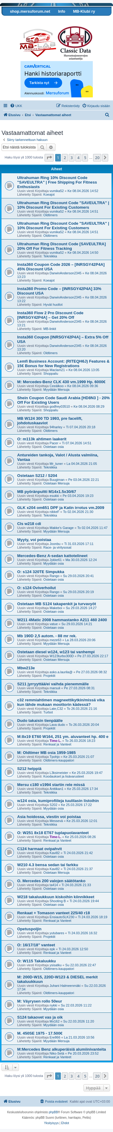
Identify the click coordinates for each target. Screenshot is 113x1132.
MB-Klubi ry (84, 11)
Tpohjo (55, 756)
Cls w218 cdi (29, 523)
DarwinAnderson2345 (66, 273)
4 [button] (78, 157)
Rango (54, 576)
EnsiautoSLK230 (62, 917)
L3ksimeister (59, 773)
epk (52, 949)
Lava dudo (57, 724)
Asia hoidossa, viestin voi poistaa (49, 816)
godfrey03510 (60, 406)
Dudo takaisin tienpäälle (40, 720)
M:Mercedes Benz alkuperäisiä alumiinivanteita (61, 1049)
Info (61, 11)
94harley (56, 427)
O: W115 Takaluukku (36, 961)
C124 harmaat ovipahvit (39, 849)
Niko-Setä (57, 1053)
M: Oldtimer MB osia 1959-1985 (46, 752)
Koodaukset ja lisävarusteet (63, 776)
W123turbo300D (62, 656)
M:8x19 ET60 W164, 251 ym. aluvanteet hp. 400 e (62, 736)
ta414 (54, 885)
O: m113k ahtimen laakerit (41, 439)
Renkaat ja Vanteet (57, 744)
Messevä (56, 821)
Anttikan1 (57, 789)
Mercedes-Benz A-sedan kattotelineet (52, 555)
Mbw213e (26, 668)
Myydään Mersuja (56, 389)
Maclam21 (57, 370)
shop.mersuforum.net (30, 11)
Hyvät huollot (53, 304)
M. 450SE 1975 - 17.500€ (39, 1033)
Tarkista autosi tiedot (25, 20)
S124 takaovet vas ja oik (40, 1017)
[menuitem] (16, 105)
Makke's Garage (62, 528)
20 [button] (97, 157)
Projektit (49, 675)
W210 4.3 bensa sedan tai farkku (47, 865)
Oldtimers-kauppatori (58, 760)
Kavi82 (55, 853)
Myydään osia (53, 563)
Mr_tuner (56, 463)
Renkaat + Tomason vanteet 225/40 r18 (53, 913)
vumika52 (57, 191)
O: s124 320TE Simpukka (40, 571)
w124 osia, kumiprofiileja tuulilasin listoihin (58, 800)
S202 (54, 805)
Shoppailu (50, 373)
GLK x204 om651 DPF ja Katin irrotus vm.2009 (60, 507)
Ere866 (55, 1037)
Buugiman (57, 479)
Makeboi (56, 608)
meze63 (55, 640)
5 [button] (85, 157)
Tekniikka (50, 256)
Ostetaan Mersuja (56, 483)
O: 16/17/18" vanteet (36, 945)
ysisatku (56, 965)
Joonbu (55, 544)
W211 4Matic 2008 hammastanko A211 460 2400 (62, 620)
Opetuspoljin (29, 929)
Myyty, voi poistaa (34, 539)
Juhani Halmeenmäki (65, 985)
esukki (54, 495)
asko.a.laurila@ (61, 672)
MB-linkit (49, 329)
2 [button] (65, 157)
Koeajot (49, 194)
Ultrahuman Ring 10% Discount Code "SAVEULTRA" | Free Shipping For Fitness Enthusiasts (57, 182)
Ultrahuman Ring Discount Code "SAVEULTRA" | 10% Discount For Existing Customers (63, 205)
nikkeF (54, 512)
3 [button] (72, 157)
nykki (53, 1005)
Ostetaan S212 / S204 (37, 475)
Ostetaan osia (53, 447)
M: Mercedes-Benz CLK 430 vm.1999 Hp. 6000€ (61, 382)
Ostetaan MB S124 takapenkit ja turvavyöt (56, 604)
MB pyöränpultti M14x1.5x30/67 (46, 491)
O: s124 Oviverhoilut (36, 588)
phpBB (53, 1112)
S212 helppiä (29, 768)
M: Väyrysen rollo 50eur (39, 1001)
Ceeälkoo (57, 386)
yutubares (57, 933)
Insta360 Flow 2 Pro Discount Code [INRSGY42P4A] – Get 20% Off (50, 315)
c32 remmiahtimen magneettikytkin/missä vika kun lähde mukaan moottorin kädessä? (61, 702)
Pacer (54, 443)
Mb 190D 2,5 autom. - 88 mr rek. (47, 636)
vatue (54, 624)
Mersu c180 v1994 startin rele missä (51, 784)
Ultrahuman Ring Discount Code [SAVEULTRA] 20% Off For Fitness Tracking (61, 246)
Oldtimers (50, 215)
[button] (49, 157)
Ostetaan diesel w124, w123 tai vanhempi (56, 652)
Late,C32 (56, 708)
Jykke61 (56, 560)
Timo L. (55, 740)
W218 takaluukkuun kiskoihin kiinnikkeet (55, 897)
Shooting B (58, 901)
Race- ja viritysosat (57, 547)
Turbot (48, 712)
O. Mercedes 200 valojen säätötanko (51, 881)
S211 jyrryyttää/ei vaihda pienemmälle (53, 684)
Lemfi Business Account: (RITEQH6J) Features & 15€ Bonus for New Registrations (63, 363)
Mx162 (55, 1021)
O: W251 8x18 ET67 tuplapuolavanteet (53, 832)
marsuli (55, 688)
